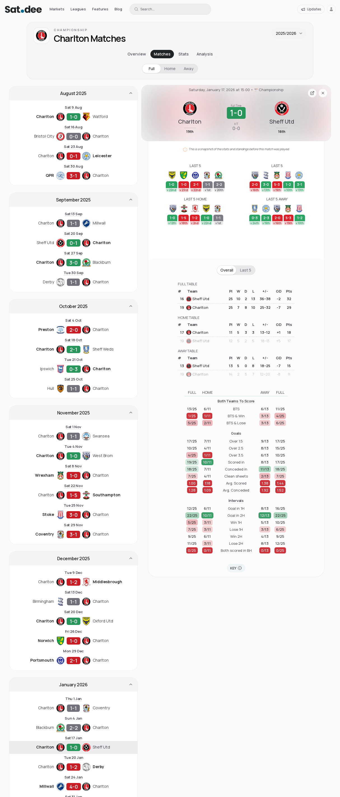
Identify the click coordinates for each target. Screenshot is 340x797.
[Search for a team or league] (170, 9)
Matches (162, 54)
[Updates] (310, 9)
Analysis (205, 54)
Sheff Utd (197, 299)
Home (170, 68)
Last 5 (245, 270)
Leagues (78, 8)
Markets (57, 8)
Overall (226, 270)
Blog (118, 8)
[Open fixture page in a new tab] (312, 93)
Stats (183, 54)
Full (152, 68)
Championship (71, 30)
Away (189, 68)
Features (100, 8)
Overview (136, 54)
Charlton (197, 307)
